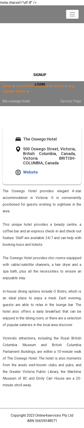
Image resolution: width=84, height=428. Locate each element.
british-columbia (35, 86)
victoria (58, 86)
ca (17, 86)
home (7, 86)
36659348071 (46, 421)
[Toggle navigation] (72, 14)
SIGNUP (39, 75)
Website (30, 172)
